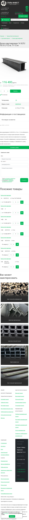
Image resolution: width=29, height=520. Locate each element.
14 (16, 100)
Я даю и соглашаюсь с (8, 180)
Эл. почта (3, 161)
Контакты (4, 25)
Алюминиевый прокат (20, 402)
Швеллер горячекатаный (14, 320)
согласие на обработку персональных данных (8, 179)
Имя (2, 156)
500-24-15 (5, 12)
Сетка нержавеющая (20, 430)
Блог (10, 22)
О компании (5, 22)
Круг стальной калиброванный (14, 299)
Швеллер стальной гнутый (14, 341)
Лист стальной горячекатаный (14, 383)
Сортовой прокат (5, 38)
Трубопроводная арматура (7, 411)
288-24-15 (5, 8)
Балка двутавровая (17, 38)
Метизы (3, 418)
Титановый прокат (19, 405)
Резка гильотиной (5, 482)
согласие (6, 513)
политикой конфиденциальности (7, 181)
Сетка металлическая (6, 415)
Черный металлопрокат (13, 36)
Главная (2, 36)
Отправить (24, 180)
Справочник (16, 22)
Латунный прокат (19, 399)
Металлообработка (5, 464)
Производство (4, 461)
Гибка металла (4, 467)
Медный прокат (19, 393)
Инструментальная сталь (7, 408)
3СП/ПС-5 (18, 104)
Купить (15, 91)
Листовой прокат (5, 405)
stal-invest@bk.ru (19, 12)
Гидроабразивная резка (6, 493)
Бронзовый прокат (19, 396)
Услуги (22, 22)
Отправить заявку (14, 147)
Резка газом (4, 485)
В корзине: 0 (5, 28)
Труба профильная (14, 362)
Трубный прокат (4, 402)
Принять (12, 516)
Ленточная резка (5, 478)
